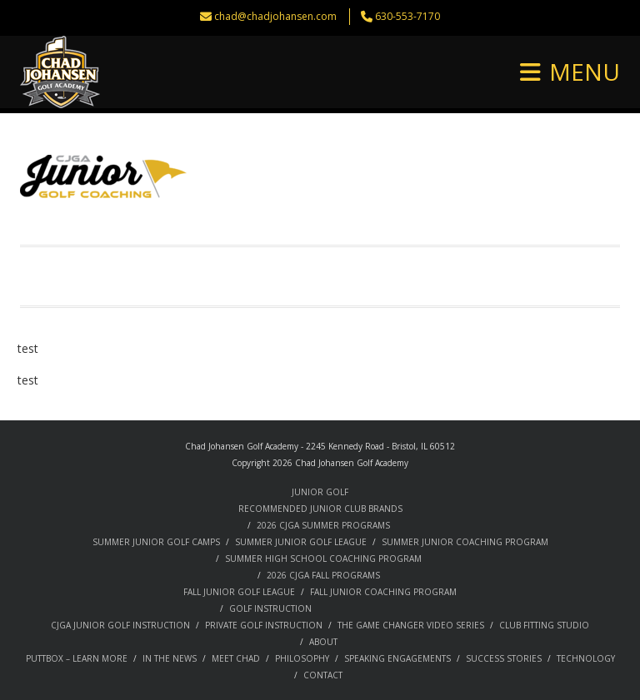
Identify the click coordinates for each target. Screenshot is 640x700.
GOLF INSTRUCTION (270, 608)
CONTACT (322, 675)
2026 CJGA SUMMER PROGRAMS (323, 525)
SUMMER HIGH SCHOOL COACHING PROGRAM (323, 558)
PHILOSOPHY (302, 658)
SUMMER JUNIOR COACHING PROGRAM (465, 542)
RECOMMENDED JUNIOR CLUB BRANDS (320, 508)
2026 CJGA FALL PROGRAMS (323, 575)
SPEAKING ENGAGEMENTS (397, 658)
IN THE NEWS (169, 658)
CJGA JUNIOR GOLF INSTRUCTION (120, 625)
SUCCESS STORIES (504, 658)
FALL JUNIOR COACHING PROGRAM (383, 592)
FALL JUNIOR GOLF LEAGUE (239, 592)
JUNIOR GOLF (320, 492)
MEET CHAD (236, 658)
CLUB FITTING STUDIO (544, 625)
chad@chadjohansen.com (275, 16)
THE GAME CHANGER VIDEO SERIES (411, 625)
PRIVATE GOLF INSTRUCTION (263, 625)
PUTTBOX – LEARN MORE (77, 658)
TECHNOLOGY (586, 658)
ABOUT (323, 642)
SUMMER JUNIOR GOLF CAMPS (156, 542)
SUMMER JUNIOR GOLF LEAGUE (301, 542)
